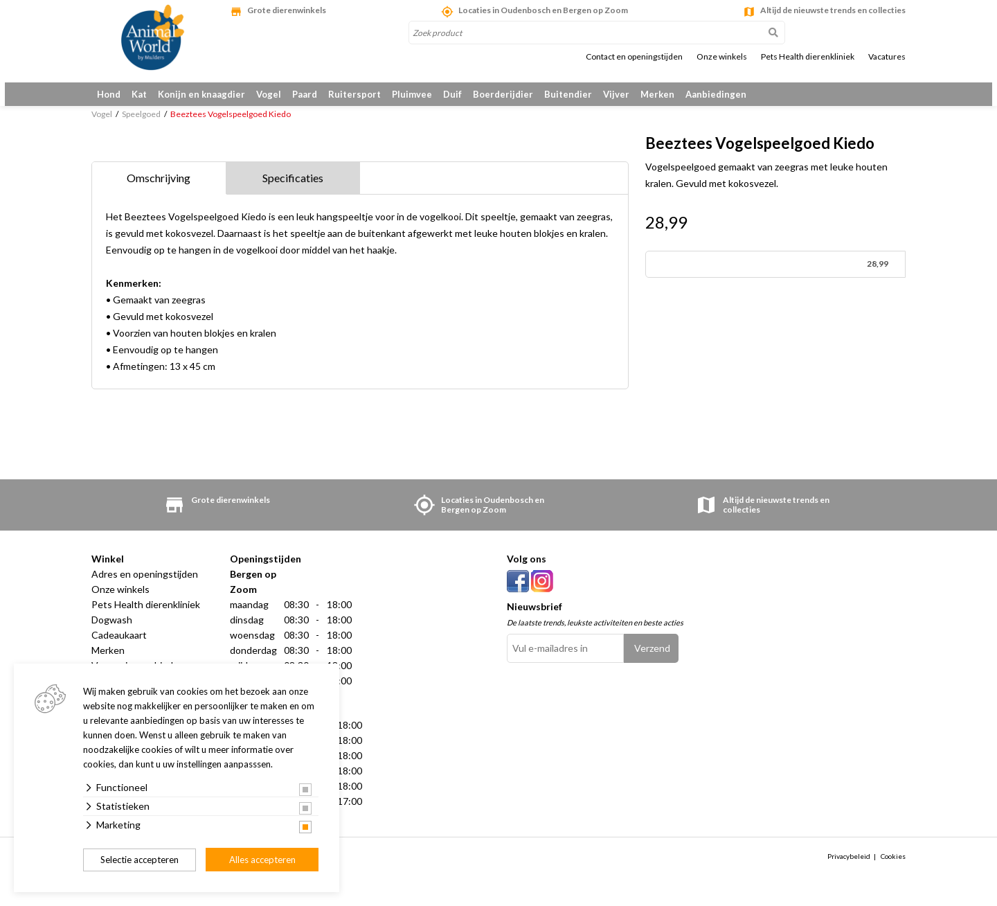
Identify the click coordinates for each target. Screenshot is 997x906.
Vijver (616, 94)
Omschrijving (158, 190)
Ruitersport (354, 94)
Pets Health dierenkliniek (807, 57)
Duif (452, 94)
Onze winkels (722, 57)
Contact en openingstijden (634, 57)
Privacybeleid (848, 869)
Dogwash (111, 633)
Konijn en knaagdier (201, 94)
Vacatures (887, 57)
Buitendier (568, 94)
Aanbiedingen (715, 94)
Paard (304, 94)
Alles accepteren (262, 859)
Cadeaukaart (119, 648)
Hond (108, 94)
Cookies (893, 869)
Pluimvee (412, 94)
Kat (139, 94)
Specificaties (292, 190)
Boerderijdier (503, 94)
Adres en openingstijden (144, 587)
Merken (657, 94)
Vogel (268, 94)
